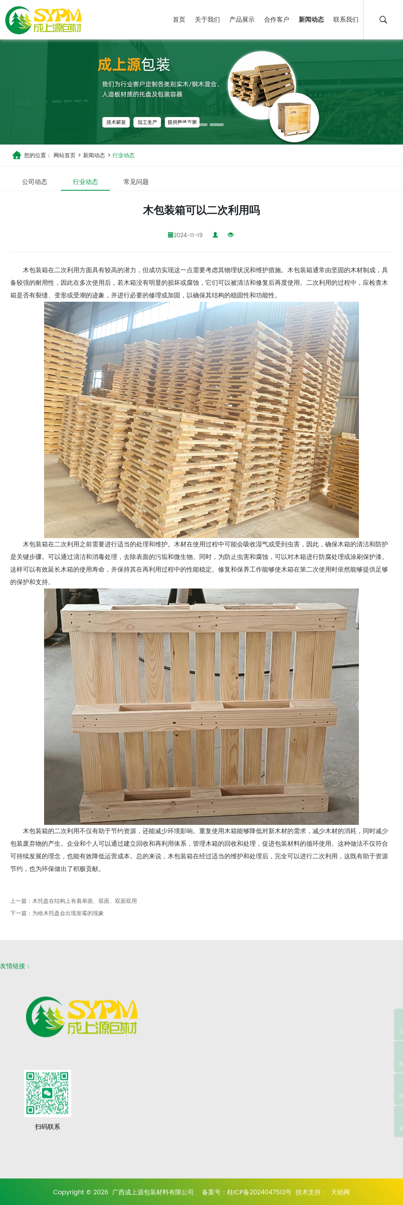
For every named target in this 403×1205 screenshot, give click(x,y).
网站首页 (65, 155)
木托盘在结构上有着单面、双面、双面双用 (84, 901)
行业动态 (123, 155)
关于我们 (207, 20)
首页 (179, 20)
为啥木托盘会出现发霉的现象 (68, 913)
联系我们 (346, 20)
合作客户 (276, 20)
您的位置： (38, 155)
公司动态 (34, 182)
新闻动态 (311, 20)
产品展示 (242, 20)
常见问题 (136, 182)
